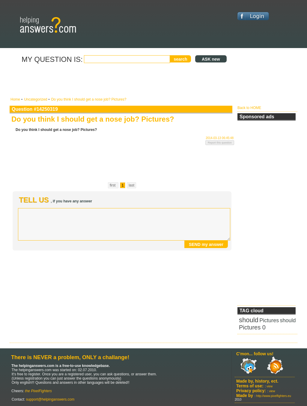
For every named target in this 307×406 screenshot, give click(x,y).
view (270, 386)
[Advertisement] (122, 80)
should (248, 320)
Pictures (269, 320)
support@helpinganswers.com (49, 399)
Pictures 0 (252, 327)
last (131, 185)
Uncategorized (36, 99)
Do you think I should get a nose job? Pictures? (89, 99)
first (113, 185)
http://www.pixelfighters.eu (273, 396)
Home (15, 99)
